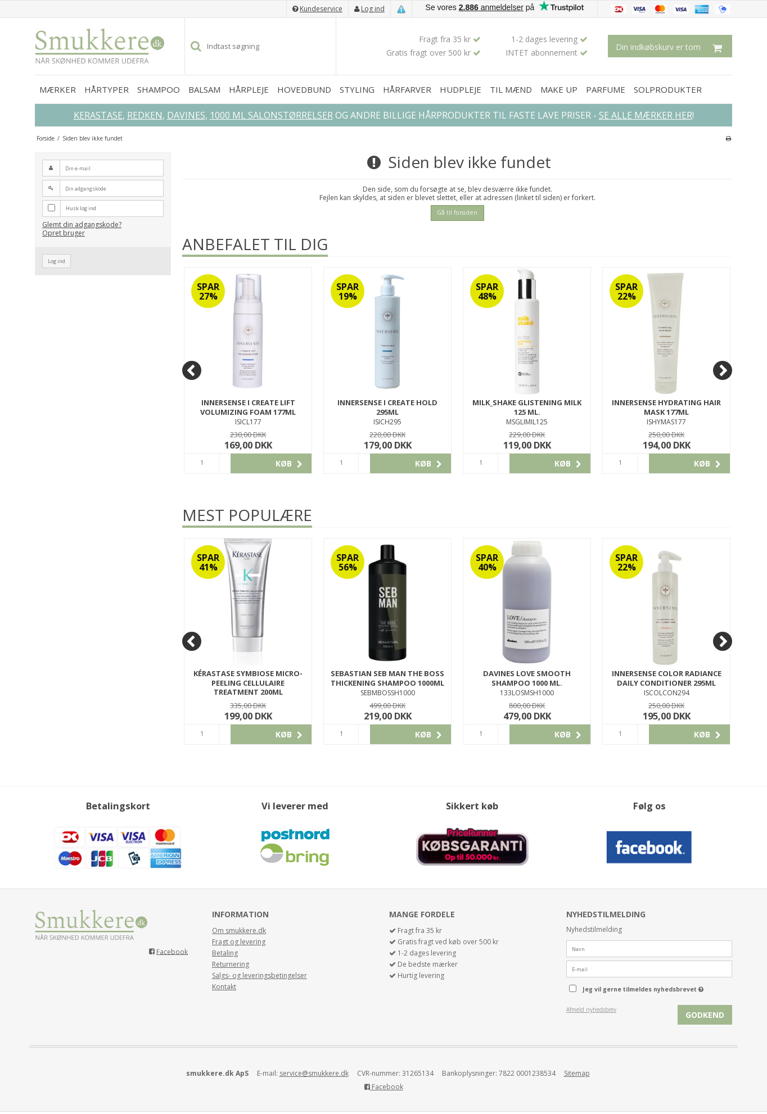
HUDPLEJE (460, 89)
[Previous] (191, 370)
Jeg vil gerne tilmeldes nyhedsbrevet (657, 987)
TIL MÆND (511, 89)
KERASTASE (98, 115)
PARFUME (605, 89)
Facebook (172, 951)
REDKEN (145, 115)
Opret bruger (63, 233)
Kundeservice (321, 8)
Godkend (704, 1014)
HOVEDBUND (304, 89)
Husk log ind (81, 208)
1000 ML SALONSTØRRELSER (271, 115)
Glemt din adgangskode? (81, 224)
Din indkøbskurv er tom (674, 46)
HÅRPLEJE (249, 89)
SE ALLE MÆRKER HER (645, 115)
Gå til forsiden (457, 212)
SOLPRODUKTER (668, 89)
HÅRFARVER (407, 89)
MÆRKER (57, 89)
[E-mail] (649, 968)
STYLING (357, 89)
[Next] (722, 370)
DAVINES (186, 115)
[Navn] (649, 948)
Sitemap (577, 1073)
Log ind (373, 8)
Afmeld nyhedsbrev (591, 1009)
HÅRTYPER (106, 89)
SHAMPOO (158, 89)
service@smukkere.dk (314, 1073)
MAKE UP (558, 89)
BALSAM (204, 89)
